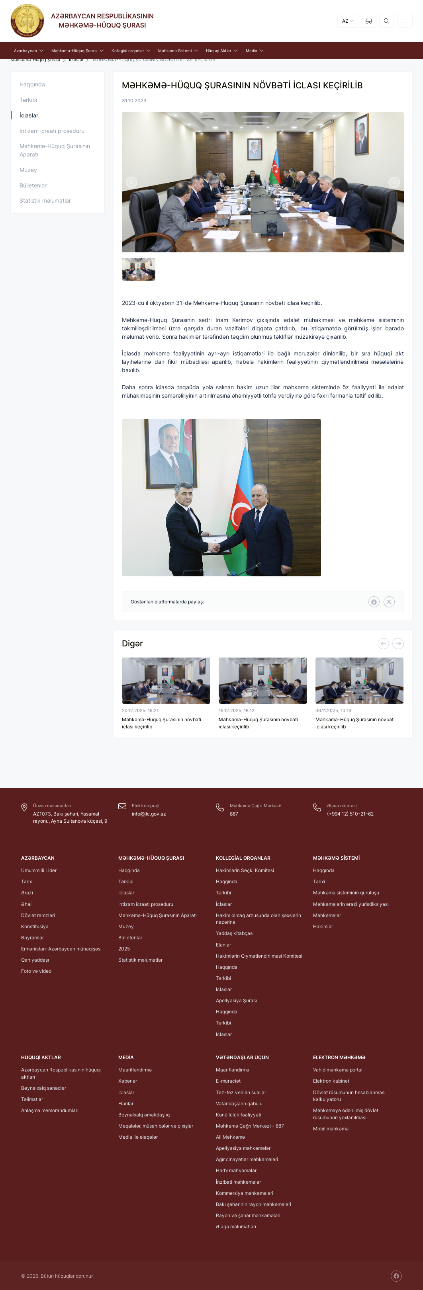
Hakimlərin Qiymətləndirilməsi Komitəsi (259, 956)
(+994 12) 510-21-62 (350, 814)
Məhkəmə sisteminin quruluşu (346, 893)
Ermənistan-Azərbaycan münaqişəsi (61, 949)
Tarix (26, 881)
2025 (124, 949)
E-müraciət (228, 1081)
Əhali (27, 904)
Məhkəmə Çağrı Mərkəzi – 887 (250, 1126)
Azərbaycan (38, 858)
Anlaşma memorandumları (49, 1110)
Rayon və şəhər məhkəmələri (248, 1215)
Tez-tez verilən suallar (241, 1092)
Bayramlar (32, 938)
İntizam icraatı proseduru (52, 130)
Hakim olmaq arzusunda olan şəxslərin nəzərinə (258, 918)
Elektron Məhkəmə (339, 1057)
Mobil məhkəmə (331, 1129)
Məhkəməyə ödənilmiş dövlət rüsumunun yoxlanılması (345, 1113)
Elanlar (223, 945)
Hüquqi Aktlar (41, 1057)
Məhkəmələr (327, 915)
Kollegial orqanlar (243, 858)
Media (126, 1057)
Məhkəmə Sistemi (336, 858)
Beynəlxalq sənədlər (43, 1088)
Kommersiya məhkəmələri (244, 1193)
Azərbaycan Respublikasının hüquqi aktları (61, 1073)
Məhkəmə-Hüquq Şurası (35, 59)
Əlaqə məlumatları (236, 1227)
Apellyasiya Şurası (236, 1000)
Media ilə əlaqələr (138, 1137)
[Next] (397, 643)
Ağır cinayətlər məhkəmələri (247, 1159)
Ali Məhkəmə (230, 1137)
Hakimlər (323, 926)
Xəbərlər (127, 1081)
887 (234, 814)
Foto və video (36, 971)
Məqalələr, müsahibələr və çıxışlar (155, 1126)
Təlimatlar (32, 1099)
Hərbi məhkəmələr (236, 1170)
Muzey (28, 169)
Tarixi (319, 881)
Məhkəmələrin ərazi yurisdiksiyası (351, 904)
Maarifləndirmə (135, 1070)
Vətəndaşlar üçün (242, 1057)
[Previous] (383, 643)
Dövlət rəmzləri (38, 915)
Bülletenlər (33, 185)
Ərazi (27, 893)
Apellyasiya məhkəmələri (244, 1148)
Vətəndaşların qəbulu (239, 1104)
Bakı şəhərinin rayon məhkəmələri (253, 1204)
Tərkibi (28, 99)
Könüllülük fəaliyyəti (238, 1115)
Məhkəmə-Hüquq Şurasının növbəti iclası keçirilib (161, 723)
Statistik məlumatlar (45, 200)
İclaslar (76, 59)
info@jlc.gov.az (149, 814)
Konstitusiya (35, 926)
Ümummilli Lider (39, 870)
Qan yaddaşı (35, 960)
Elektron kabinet (331, 1081)
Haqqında (32, 84)
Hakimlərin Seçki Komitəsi (245, 870)
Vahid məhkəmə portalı (338, 1070)
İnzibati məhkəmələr (238, 1182)
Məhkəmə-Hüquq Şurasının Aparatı (55, 150)
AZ (345, 21)
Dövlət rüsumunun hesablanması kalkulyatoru (349, 1096)
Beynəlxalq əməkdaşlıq (144, 1115)
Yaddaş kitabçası (235, 933)
